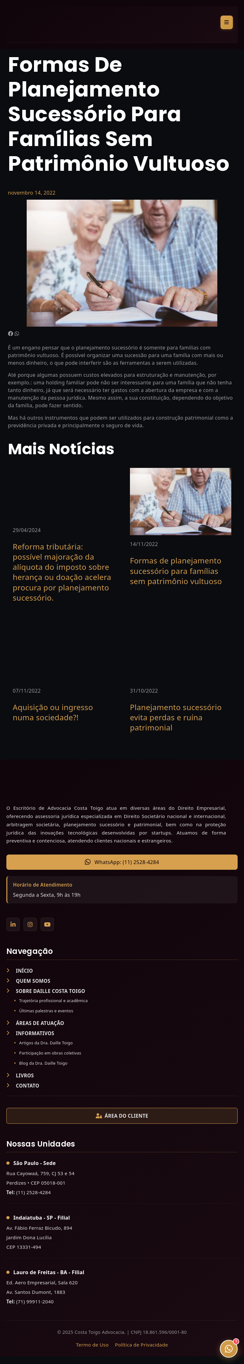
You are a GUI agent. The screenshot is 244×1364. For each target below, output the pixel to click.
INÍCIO (19, 971)
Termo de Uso (92, 1344)
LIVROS (20, 1075)
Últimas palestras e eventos (46, 1011)
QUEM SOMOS (28, 981)
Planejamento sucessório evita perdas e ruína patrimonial (176, 717)
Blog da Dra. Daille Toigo (43, 1063)
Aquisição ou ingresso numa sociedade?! (53, 712)
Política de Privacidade (141, 1344)
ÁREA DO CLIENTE (122, 1116)
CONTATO (22, 1085)
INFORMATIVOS (30, 1033)
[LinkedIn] (13, 924)
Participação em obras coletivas (50, 1053)
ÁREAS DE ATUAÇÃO (35, 1023)
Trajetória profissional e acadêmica (53, 1000)
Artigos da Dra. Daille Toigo (46, 1043)
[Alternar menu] (226, 22)
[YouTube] (47, 924)
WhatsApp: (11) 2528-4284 (122, 862)
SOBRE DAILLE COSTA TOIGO (45, 991)
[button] (10, 333)
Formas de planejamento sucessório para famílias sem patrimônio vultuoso (176, 570)
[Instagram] (30, 924)
